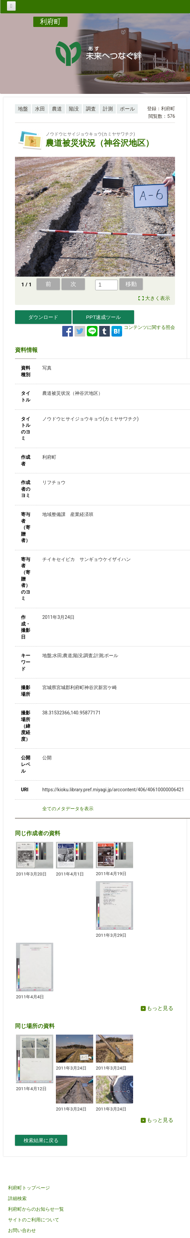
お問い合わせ (22, 1230)
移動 (131, 284)
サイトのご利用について (33, 1219)
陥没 (74, 109)
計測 (108, 109)
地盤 (23, 109)
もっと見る (157, 1008)
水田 (40, 109)
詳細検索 (17, 1198)
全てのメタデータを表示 (68, 808)
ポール (127, 109)
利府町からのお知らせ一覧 (36, 1209)
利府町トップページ (29, 1187)
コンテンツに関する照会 (149, 327)
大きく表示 (157, 298)
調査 (91, 109)
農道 (57, 109)
